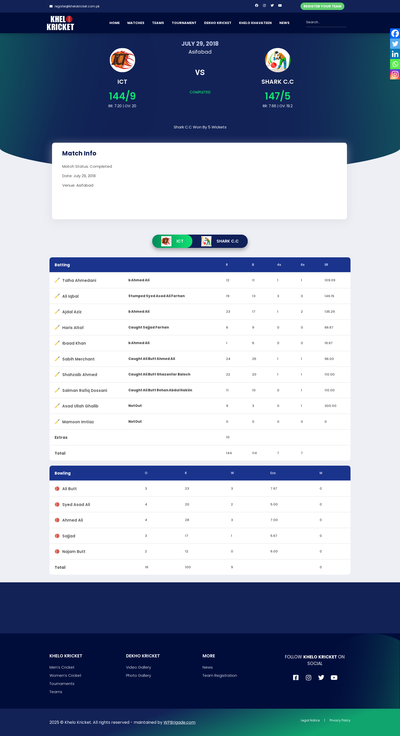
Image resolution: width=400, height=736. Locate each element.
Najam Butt (73, 550)
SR (326, 264)
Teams (55, 691)
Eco (273, 473)
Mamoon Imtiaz (78, 421)
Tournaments (61, 683)
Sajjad (68, 535)
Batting (62, 265)
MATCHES (135, 22)
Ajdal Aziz (72, 310)
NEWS (284, 22)
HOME (114, 22)
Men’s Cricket (61, 667)
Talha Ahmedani (79, 279)
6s (303, 264)
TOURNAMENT (184, 22)
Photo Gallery (138, 675)
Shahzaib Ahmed (79, 373)
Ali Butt (69, 487)
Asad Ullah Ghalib (80, 405)
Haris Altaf (73, 326)
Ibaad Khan (74, 342)
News (208, 667)
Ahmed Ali (72, 519)
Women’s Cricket (65, 675)
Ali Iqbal (70, 295)
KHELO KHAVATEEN (255, 22)
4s (279, 264)
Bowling (63, 473)
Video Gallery (138, 667)
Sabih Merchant (78, 358)
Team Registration (220, 675)
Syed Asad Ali (76, 503)
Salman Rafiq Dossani (84, 389)
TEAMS (158, 22)
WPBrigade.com (179, 722)
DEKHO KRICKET (217, 22)
